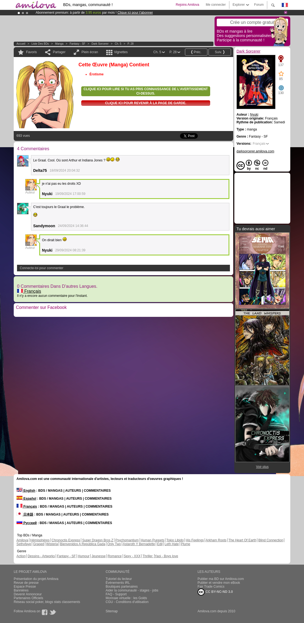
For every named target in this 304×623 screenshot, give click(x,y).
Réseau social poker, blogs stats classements (47, 602)
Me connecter (216, 5)
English (25, 491)
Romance (115, 556)
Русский (26, 523)
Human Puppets (152, 540)
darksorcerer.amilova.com (255, 151)
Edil (159, 544)
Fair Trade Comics (211, 586)
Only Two (114, 544)
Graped (38, 544)
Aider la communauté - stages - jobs (132, 590)
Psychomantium (127, 540)
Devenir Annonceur (28, 594)
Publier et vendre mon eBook (219, 583)
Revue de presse (26, 583)
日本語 (24, 514)
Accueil (20, 43)
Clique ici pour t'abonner (135, 13)
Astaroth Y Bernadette (139, 544)
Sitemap (112, 611)
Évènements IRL (118, 583)
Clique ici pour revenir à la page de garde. (145, 103)
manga (59, 43)
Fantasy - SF (77, 43)
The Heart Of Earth (242, 540)
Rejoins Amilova (187, 5)
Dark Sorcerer (100, 43)
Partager (59, 52)
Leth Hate (172, 544)
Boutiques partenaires (122, 586)
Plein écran (89, 52)
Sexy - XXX (132, 556)
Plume (185, 544)
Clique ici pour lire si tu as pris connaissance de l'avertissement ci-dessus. (146, 91)
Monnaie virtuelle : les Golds (126, 598)
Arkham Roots (216, 540)
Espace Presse (25, 586)
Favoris (31, 52)
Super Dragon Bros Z (97, 540)
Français (29, 291)
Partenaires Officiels (28, 598)
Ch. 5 (118, 43)
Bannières (21, 590)
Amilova (22, 540)
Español (26, 498)
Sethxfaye (23, 544)
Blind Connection (270, 540)
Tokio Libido (175, 540)
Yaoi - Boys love (166, 556)
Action (21, 556)
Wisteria (52, 544)
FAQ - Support (116, 594)
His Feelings (195, 540)
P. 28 (131, 43)
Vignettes (121, 52)
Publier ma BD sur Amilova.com (221, 579)
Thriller (147, 556)
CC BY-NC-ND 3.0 (215, 592)
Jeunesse (98, 556)
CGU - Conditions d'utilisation (127, 602)
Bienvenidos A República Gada (82, 544)
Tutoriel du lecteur (119, 579)
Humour (83, 556)
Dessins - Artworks (41, 556)
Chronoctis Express (66, 540)
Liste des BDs (40, 43)
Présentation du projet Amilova (36, 579)
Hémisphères (40, 540)
